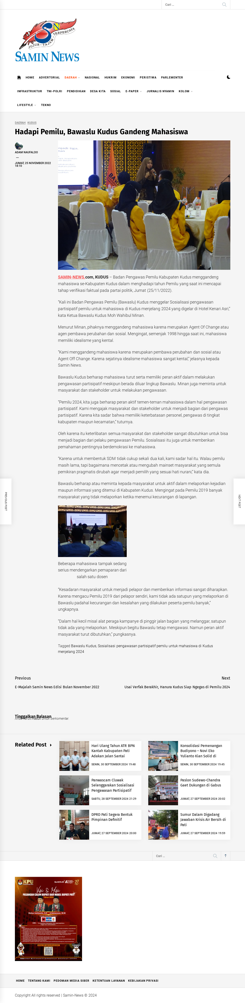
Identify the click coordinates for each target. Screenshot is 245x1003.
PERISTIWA (148, 77)
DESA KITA (98, 91)
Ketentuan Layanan (109, 980)
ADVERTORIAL (49, 77)
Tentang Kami (39, 980)
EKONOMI (128, 77)
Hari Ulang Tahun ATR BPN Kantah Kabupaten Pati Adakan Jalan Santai (113, 751)
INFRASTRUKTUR (29, 91)
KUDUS (32, 122)
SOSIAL (115, 91)
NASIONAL (92, 77)
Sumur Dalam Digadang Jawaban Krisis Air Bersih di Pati (203, 819)
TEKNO (46, 105)
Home (20, 980)
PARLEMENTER (172, 77)
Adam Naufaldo (26, 152)
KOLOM (186, 91)
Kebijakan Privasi (143, 980)
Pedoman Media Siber (71, 980)
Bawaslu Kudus (83, 646)
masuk (36, 718)
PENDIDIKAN (76, 91)
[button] (228, 77)
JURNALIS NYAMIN (160, 91)
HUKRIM (111, 77)
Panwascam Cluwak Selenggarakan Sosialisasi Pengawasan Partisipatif (112, 785)
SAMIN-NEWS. (71, 277)
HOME (30, 77)
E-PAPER (134, 91)
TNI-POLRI (54, 91)
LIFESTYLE (26, 105)
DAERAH (72, 78)
